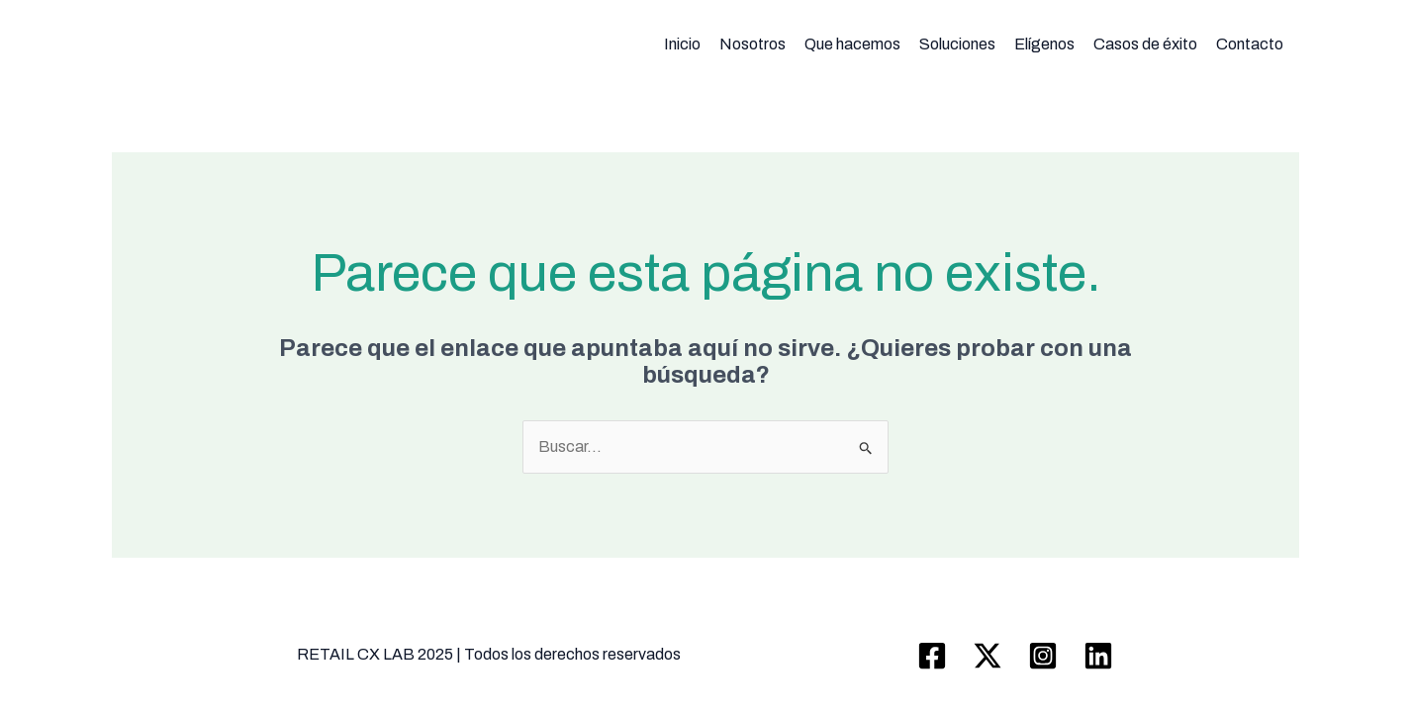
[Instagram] (1043, 655)
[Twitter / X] (987, 655)
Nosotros (752, 44)
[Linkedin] (1098, 655)
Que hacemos (852, 44)
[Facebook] (932, 655)
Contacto (1249, 44)
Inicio (682, 44)
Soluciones (957, 44)
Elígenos (1044, 44)
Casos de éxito (1145, 44)
